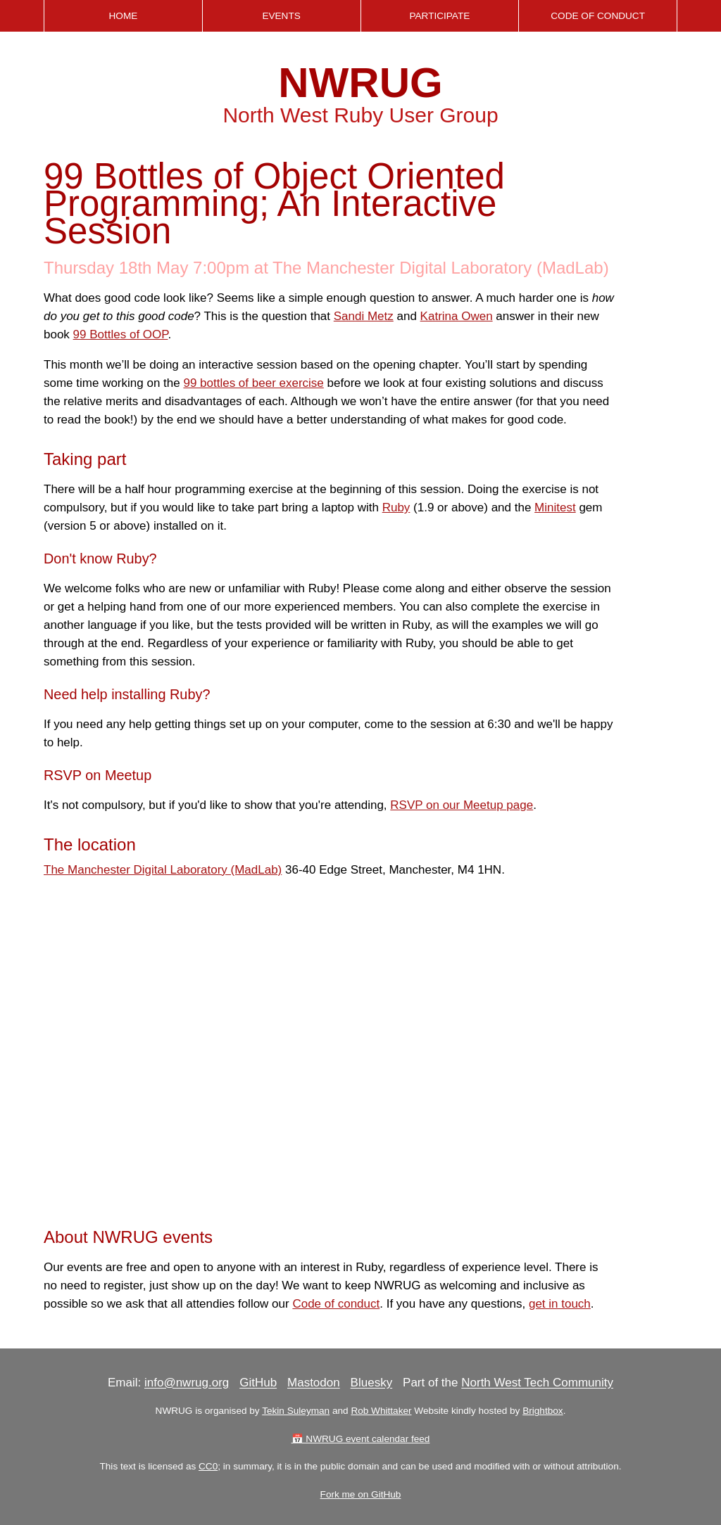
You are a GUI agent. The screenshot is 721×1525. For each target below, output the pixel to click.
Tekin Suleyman (296, 1410)
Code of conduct (336, 1303)
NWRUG (360, 82)
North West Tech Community (537, 1383)
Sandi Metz (364, 316)
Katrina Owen (456, 316)
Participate (439, 16)
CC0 (208, 1466)
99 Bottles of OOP (120, 334)
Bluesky (372, 1383)
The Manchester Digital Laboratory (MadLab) (163, 869)
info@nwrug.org (186, 1383)
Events (281, 16)
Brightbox (542, 1410)
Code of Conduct (598, 16)
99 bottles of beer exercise (253, 383)
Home (122, 16)
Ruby (396, 507)
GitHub (258, 1383)
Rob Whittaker (381, 1410)
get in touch (560, 1303)
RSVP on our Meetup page (461, 805)
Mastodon (313, 1383)
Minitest (555, 507)
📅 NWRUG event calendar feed (360, 1439)
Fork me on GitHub (360, 1494)
